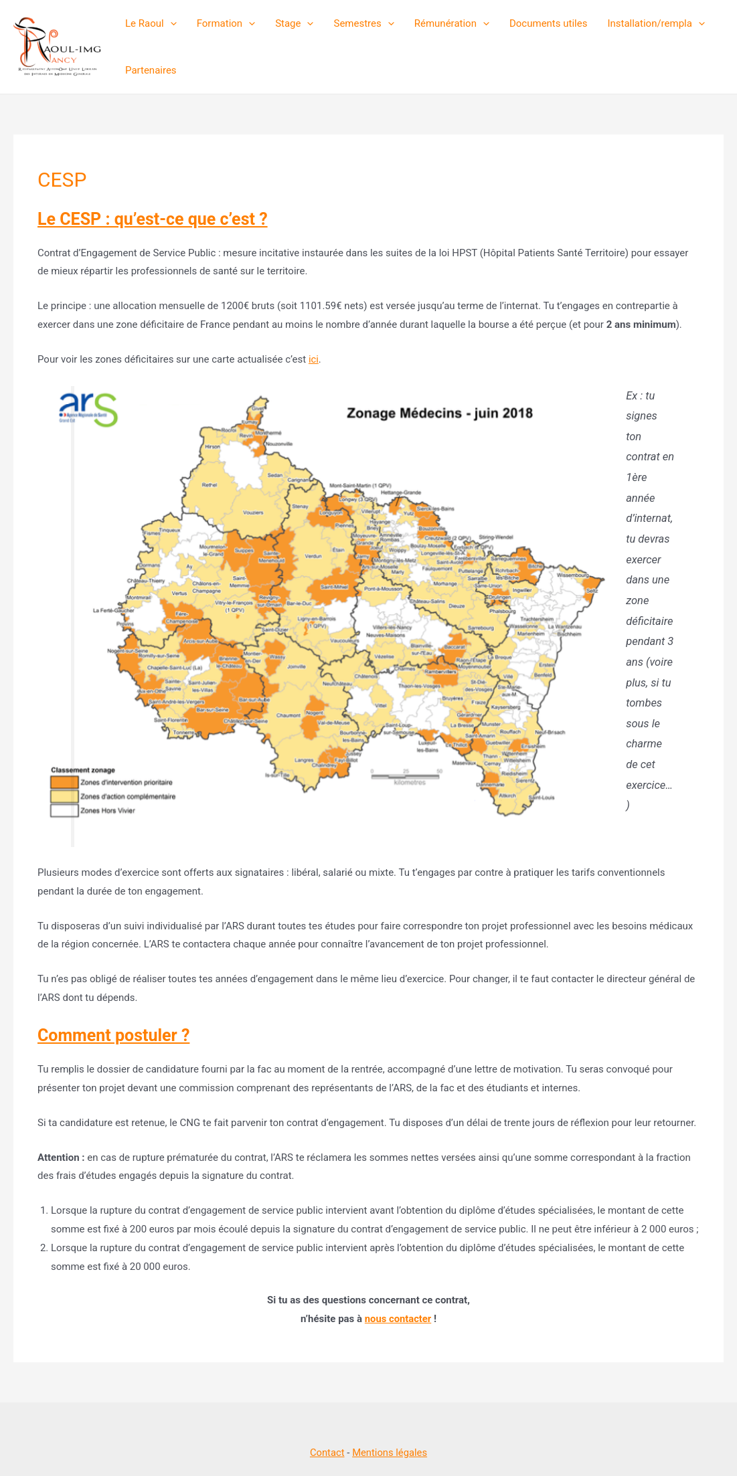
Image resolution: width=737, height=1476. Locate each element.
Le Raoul (151, 23)
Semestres (363, 23)
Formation (226, 23)
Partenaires (151, 70)
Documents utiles (548, 23)
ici (314, 359)
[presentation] (170, 23)
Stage (294, 23)
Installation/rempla (656, 23)
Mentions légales (390, 1453)
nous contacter (398, 1319)
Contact (326, 1453)
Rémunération (451, 23)
